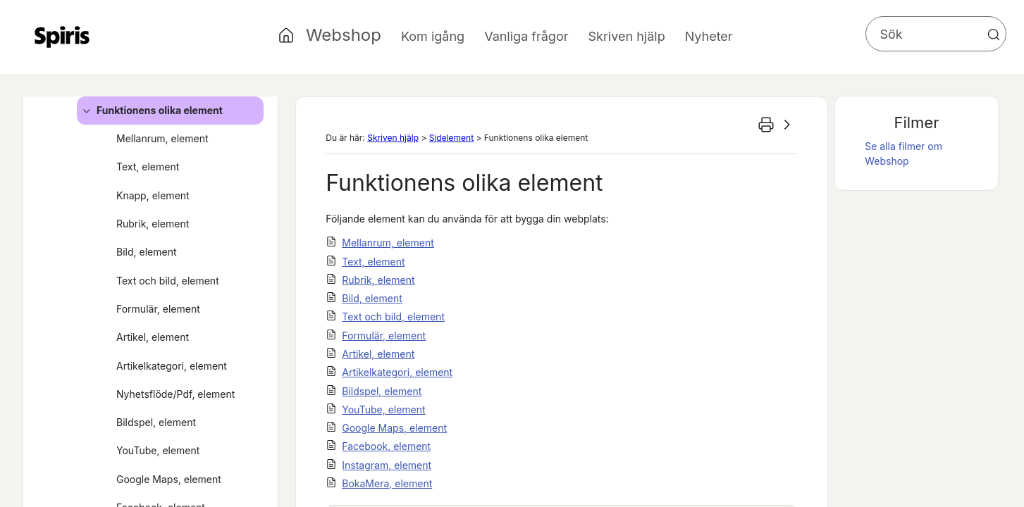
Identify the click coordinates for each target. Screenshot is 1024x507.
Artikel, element (152, 337)
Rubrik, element (152, 224)
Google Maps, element (168, 479)
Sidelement (451, 137)
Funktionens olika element (150, 110)
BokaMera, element (387, 483)
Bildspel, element (156, 422)
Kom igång (432, 36)
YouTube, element (157, 450)
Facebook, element (386, 446)
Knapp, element (153, 195)
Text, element (147, 167)
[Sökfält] (935, 33)
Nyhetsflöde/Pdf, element (175, 394)
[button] (993, 34)
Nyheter (709, 36)
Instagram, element (386, 465)
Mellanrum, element (162, 138)
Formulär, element (158, 309)
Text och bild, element (167, 281)
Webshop (343, 35)
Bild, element (146, 252)
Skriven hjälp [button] (626, 36)
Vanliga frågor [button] (526, 36)
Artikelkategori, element (171, 366)
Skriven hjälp (393, 137)
